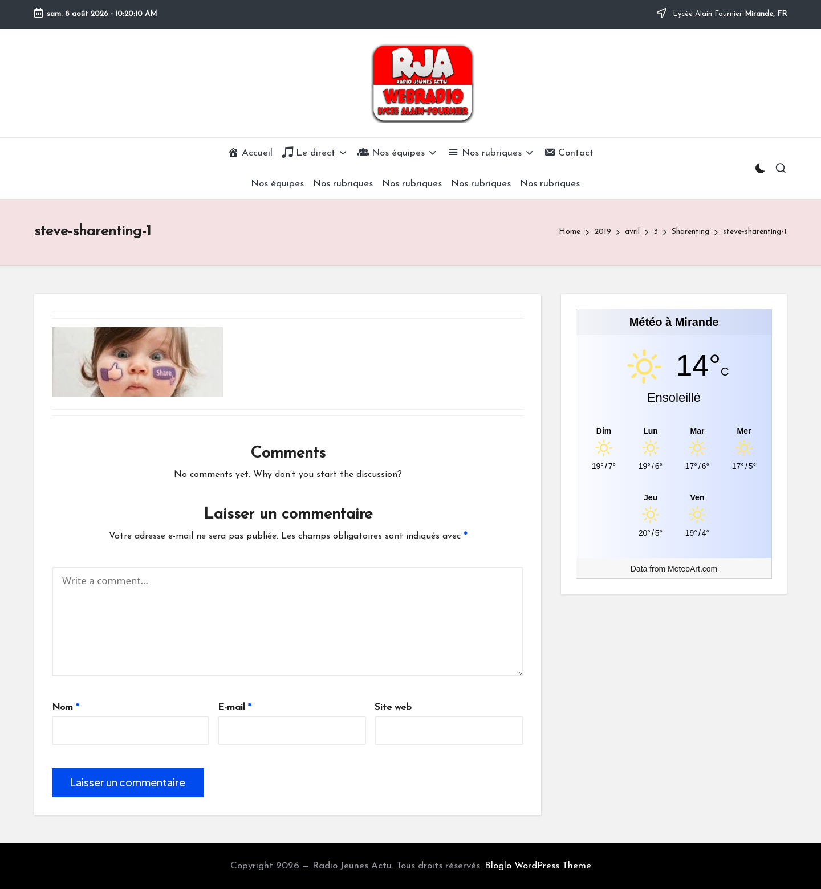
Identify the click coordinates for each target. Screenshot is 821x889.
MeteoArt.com (692, 568)
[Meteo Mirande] (673, 430)
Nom (65, 707)
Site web (393, 707)
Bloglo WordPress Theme (538, 866)
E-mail (234, 707)
